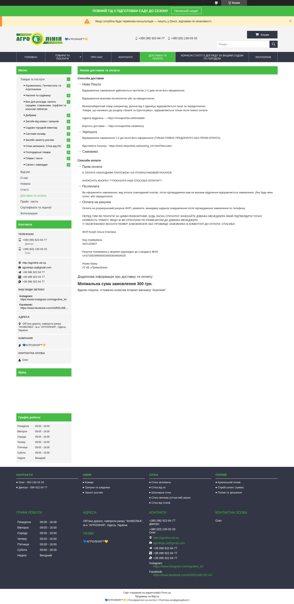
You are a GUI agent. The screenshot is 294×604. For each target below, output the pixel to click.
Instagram (263, 57)
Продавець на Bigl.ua (147, 596)
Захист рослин (94, 492)
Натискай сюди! (186, 11)
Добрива (31, 115)
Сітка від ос (158, 487)
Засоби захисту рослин (40, 139)
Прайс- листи (29, 201)
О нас (24, 177)
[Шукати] (274, 44)
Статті (24, 189)
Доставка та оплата (158, 57)
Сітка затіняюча (161, 482)
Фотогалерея (29, 213)
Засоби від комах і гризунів (42, 121)
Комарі (89, 482)
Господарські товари (38, 152)
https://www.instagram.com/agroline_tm (43, 299)
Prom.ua (166, 592)
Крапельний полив (229, 482)
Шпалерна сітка (161, 492)
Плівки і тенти (34, 158)
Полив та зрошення (230, 492)
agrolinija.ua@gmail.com (36, 267)
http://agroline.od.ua (34, 262)
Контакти (126, 57)
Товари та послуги (62, 57)
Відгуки (25, 172)
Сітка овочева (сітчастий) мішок (170, 497)
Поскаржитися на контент (142, 600)
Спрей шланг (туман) (231, 487)
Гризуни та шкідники (97, 487)
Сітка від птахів (160, 502)
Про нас (97, 57)
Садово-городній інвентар (41, 127)
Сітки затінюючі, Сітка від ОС (43, 146)
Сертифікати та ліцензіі (35, 207)
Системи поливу (36, 133)
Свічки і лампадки (37, 164)
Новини (25, 183)
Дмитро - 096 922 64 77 (33, 487)
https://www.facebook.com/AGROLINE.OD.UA (44, 307)
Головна (30, 57)
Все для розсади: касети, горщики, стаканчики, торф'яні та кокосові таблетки (46, 105)
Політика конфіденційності (174, 600)
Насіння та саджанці (38, 95)
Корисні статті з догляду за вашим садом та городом (212, 57)
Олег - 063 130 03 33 (31, 482)
